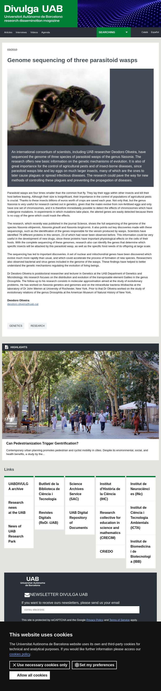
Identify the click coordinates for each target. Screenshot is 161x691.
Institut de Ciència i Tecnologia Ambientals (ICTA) (139, 518)
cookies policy (19, 654)
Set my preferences (94, 664)
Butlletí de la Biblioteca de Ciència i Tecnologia (49, 491)
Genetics (15, 325)
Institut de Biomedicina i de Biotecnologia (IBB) (140, 551)
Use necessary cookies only (39, 664)
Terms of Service (119, 620)
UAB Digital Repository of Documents (78, 520)
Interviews (21, 32)
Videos (34, 32)
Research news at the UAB (17, 507)
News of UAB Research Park (15, 533)
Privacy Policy (94, 620)
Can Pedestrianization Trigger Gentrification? (42, 443)
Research (38, 325)
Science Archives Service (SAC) (76, 491)
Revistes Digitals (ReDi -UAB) (48, 517)
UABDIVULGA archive (18, 486)
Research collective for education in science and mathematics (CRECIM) (110, 525)
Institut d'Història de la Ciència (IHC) (110, 491)
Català (145, 32)
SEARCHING (107, 32)
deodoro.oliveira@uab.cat (22, 304)
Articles (8, 32)
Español (155, 32)
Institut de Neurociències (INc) (140, 489)
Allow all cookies (29, 675)
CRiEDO (106, 551)
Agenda (45, 32)
